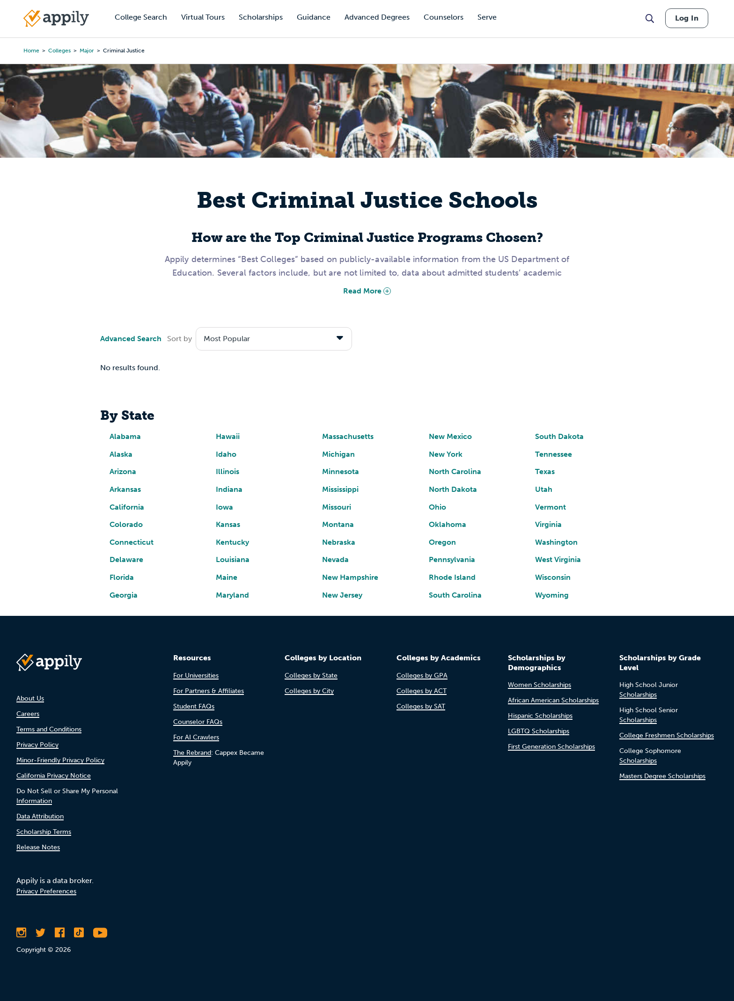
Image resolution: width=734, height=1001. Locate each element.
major (87, 50)
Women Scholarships (539, 685)
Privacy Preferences (46, 891)
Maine (226, 577)
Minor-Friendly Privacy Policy (60, 760)
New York (445, 454)
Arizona (123, 471)
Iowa (224, 507)
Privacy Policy (37, 745)
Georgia (124, 595)
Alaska (121, 454)
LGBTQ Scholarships (538, 731)
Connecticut (132, 542)
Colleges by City (309, 691)
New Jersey (342, 595)
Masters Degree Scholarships (662, 776)
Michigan (338, 454)
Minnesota (340, 471)
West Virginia (558, 559)
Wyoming (552, 595)
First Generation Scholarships (551, 747)
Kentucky (232, 542)
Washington (556, 542)
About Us (30, 698)
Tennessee (553, 454)
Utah (543, 489)
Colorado (126, 524)
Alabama (125, 436)
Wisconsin (553, 577)
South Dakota (559, 436)
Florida (122, 577)
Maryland (232, 595)
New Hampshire (350, 577)
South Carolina (455, 595)
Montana (338, 524)
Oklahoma (447, 524)
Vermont (550, 507)
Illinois (227, 471)
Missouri (336, 507)
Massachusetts (348, 436)
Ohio (437, 507)
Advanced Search (130, 338)
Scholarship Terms (43, 832)
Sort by (179, 338)
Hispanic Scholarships (540, 716)
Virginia (548, 524)
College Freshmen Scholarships (666, 735)
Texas (545, 471)
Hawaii (228, 436)
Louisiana (233, 559)
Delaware (126, 559)
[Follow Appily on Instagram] (21, 933)
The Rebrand (192, 753)
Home (31, 50)
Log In (686, 18)
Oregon (442, 542)
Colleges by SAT (420, 706)
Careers (27, 714)
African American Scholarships (553, 700)
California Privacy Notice (53, 776)
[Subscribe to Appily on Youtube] (100, 933)
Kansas (228, 524)
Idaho (226, 454)
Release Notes (38, 847)
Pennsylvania (452, 559)
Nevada (335, 559)
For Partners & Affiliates (208, 691)
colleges (59, 50)
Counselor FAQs (197, 722)
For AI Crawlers (196, 737)
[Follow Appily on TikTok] (79, 933)
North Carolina (455, 471)
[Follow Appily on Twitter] (40, 933)
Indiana (229, 489)
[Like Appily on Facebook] (60, 933)
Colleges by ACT (421, 691)
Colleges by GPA (422, 676)
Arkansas (125, 489)
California (127, 507)
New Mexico (450, 436)
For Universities (196, 676)
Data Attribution (40, 816)
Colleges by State (311, 676)
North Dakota (453, 489)
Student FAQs (193, 706)
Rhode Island (452, 577)
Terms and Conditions (48, 729)
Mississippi (340, 489)
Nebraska (338, 542)
